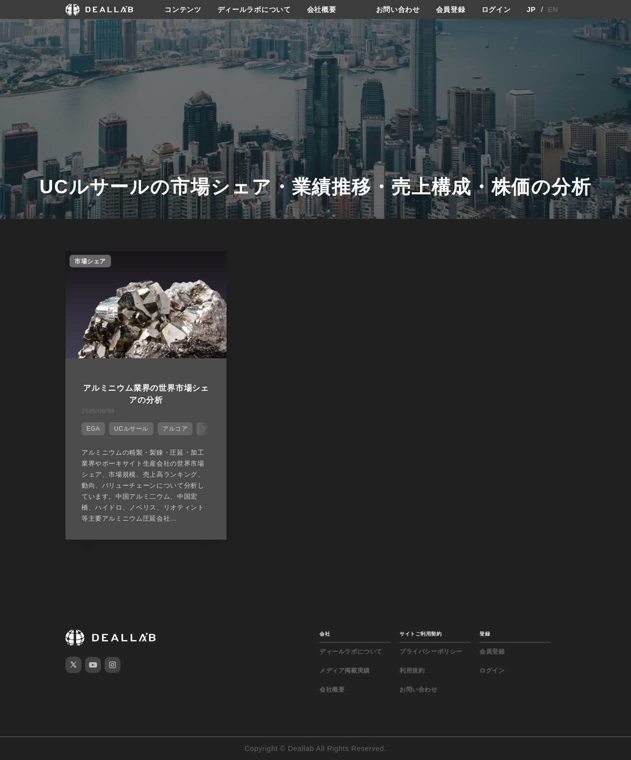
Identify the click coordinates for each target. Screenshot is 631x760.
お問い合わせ (398, 9)
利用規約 (412, 670)
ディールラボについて (254, 9)
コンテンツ (183, 9)
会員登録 (451, 9)
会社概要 (321, 9)
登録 (485, 634)
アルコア (175, 428)
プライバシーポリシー (431, 651)
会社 (325, 634)
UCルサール (131, 428)
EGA (93, 428)
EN (553, 9)
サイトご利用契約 (421, 634)
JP (531, 9)
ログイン (496, 9)
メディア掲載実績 (345, 670)
